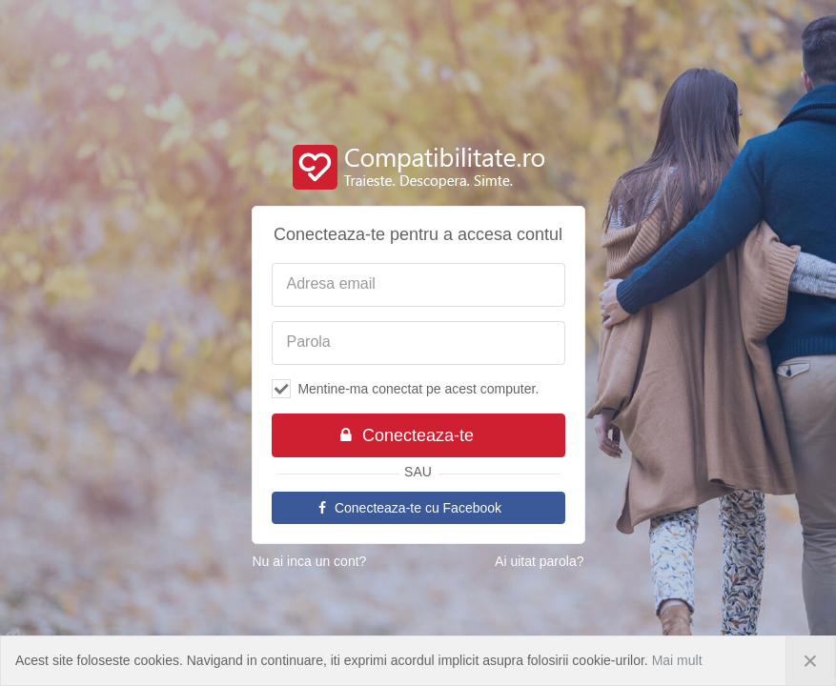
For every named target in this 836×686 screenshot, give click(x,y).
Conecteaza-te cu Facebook (409, 507)
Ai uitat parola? (539, 561)
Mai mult (677, 660)
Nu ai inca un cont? (310, 561)
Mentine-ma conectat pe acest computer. (406, 388)
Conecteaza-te (407, 435)
